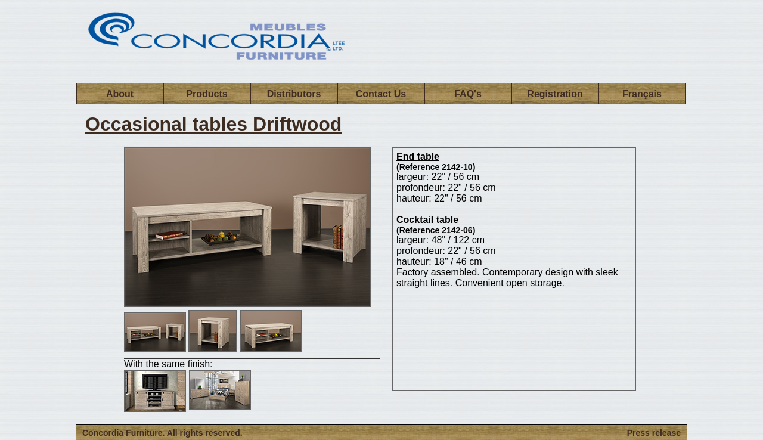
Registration (554, 94)
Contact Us (381, 94)
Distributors (294, 94)
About (120, 94)
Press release (654, 433)
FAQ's (468, 94)
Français (642, 94)
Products (206, 94)
